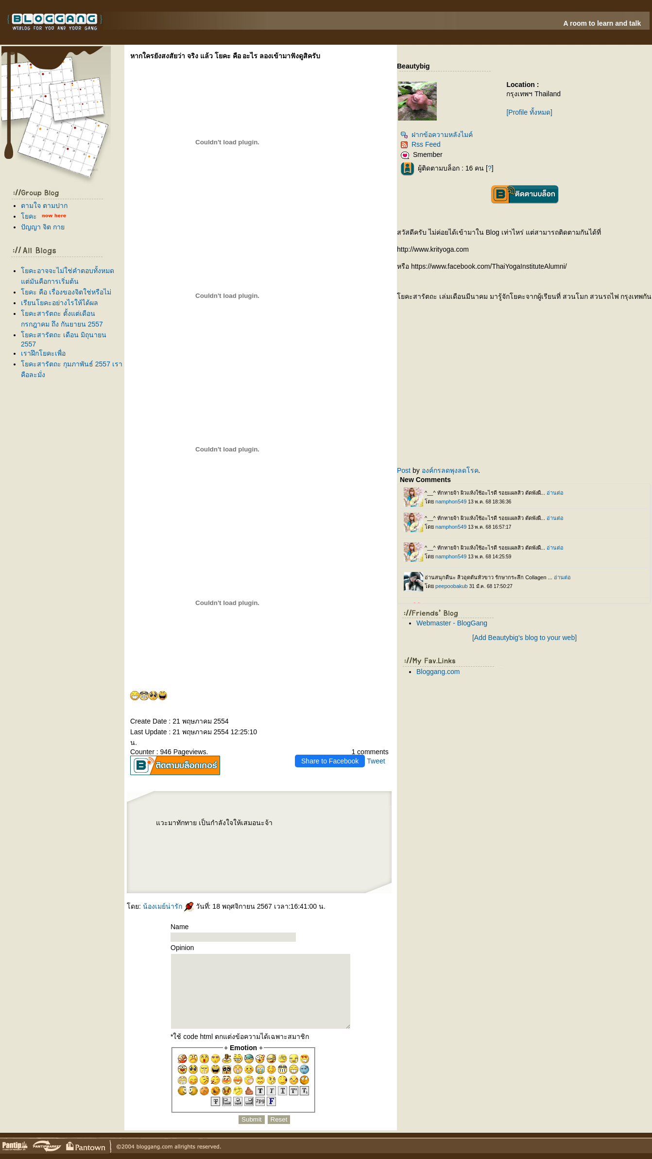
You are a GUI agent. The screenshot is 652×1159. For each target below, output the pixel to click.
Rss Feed (420, 144)
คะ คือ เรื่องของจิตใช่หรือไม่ (66, 292)
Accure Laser (247, 865)
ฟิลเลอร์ (340, 825)
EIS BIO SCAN (279, 825)
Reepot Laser (227, 873)
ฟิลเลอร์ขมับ (307, 834)
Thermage (336, 849)
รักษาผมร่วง (203, 849)
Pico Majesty (278, 857)
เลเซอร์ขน (267, 842)
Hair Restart (219, 849)
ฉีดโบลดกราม (194, 842)
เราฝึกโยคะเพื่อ (43, 353)
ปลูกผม (347, 842)
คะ (29, 216)
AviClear (190, 865)
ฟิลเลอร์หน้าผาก (278, 842)
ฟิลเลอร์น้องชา (190, 834)
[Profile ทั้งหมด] (529, 112)
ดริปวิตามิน (322, 842)
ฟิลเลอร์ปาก (165, 857)
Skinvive (290, 865)
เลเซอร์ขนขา (258, 842)
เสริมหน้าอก (303, 849)
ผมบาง (179, 849)
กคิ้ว (295, 849)
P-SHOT (355, 825)
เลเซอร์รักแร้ (305, 865)
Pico (270, 857)
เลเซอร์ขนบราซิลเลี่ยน (233, 842)
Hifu (249, 873)
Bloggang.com (438, 671)
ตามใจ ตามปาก (44, 205)
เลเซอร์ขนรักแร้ (316, 865)
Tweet (376, 761)
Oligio (158, 865)
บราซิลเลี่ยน (247, 842)
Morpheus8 (298, 825)
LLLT (353, 842)
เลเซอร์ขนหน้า (263, 834)
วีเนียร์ (172, 865)
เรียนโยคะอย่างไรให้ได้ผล (59, 303)
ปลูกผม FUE (263, 857)
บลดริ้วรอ (175, 857)
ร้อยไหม (221, 842)
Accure (256, 865)
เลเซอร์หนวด (264, 865)
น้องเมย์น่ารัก (168, 906)
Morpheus (289, 825)
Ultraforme (162, 842)
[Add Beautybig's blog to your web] (524, 637)
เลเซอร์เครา (275, 865)
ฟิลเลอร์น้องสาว (236, 834)
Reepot (236, 873)
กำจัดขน (339, 865)
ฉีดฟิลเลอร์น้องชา (177, 834)
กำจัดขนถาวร (329, 865)
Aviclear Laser (304, 842)
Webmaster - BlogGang (451, 623)
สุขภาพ (158, 876)
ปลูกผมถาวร (248, 849)
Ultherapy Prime (203, 834)
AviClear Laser (181, 865)
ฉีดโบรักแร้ (331, 842)
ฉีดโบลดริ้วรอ (187, 857)
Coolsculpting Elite (219, 857)
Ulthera (320, 849)
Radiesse (214, 842)
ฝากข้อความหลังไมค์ (436, 134)
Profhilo (212, 834)
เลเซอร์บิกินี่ (317, 834)
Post (404, 470)
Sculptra (240, 857)
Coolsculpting (231, 857)
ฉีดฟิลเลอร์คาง (274, 834)
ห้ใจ (353, 873)
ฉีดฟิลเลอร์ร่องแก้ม (316, 857)
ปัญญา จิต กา (43, 227)
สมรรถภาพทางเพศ (162, 834)
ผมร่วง (211, 849)
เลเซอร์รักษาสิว (200, 865)
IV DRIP (313, 842)
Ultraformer (184, 842)
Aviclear (295, 842)
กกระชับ (307, 825)
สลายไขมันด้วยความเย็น (202, 857)
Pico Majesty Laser (290, 857)
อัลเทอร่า (328, 849)
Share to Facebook (330, 761)
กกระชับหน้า (266, 873)
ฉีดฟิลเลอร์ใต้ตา (267, 849)
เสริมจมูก (288, 849)
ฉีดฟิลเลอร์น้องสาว (223, 834)
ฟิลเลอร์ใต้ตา (279, 849)
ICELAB (315, 825)
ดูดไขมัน (348, 825)
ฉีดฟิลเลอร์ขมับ (296, 834)
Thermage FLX (346, 834)
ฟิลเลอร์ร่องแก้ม (303, 857)
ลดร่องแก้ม (322, 825)
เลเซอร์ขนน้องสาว (250, 834)
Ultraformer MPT (173, 842)
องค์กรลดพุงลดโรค (450, 470)
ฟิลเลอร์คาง (285, 834)
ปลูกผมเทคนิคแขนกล (190, 849)
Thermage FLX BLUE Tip (331, 834)
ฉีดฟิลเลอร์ (217, 873)
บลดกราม (205, 842)
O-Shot (288, 842)
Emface (283, 865)
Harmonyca (332, 825)
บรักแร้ (340, 842)
